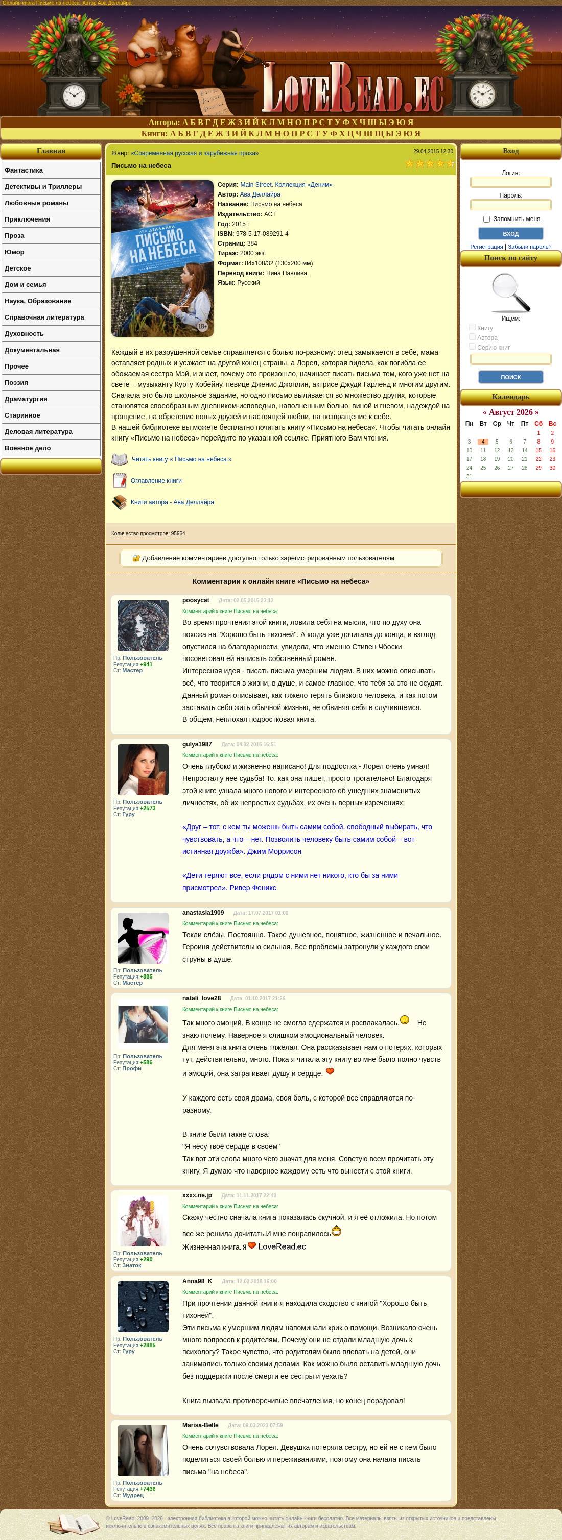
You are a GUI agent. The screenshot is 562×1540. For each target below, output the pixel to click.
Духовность (24, 333)
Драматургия (26, 399)
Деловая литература (39, 431)
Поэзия (16, 382)
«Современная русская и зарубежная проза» (195, 153)
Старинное (22, 415)
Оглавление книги (156, 480)
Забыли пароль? (530, 246)
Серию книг (489, 347)
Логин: (511, 178)
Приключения (27, 219)
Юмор (15, 252)
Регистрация (486, 246)
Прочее (17, 366)
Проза (15, 235)
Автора (483, 337)
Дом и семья (25, 284)
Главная (51, 150)
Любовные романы (36, 203)
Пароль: (511, 201)
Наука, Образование (38, 301)
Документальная (32, 350)
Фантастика (24, 170)
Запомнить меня (511, 219)
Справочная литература (44, 317)
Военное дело (28, 448)
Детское (18, 268)
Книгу (481, 328)
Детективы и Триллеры (43, 186)
